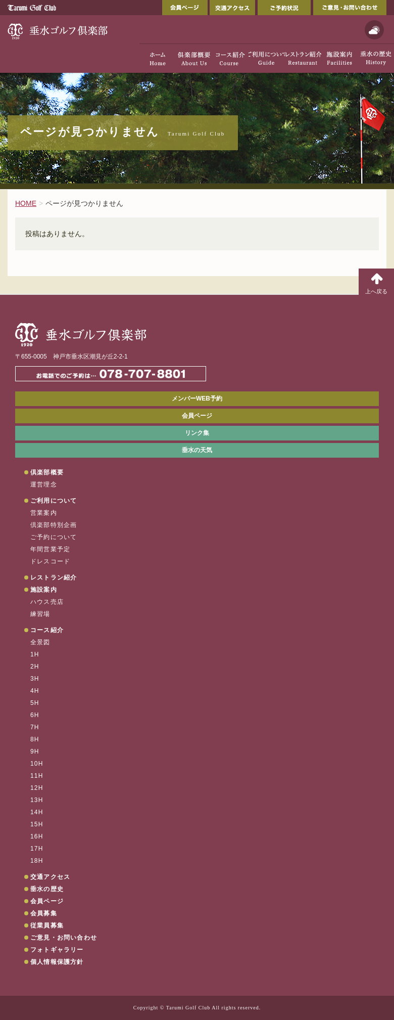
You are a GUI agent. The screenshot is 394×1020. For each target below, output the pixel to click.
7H (34, 727)
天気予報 (374, 29)
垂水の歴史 (47, 889)
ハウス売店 (47, 601)
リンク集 (197, 432)
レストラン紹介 (53, 577)
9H (34, 751)
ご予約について (53, 537)
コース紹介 (47, 630)
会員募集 (43, 913)
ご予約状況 (284, 7)
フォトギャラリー (57, 949)
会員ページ (185, 7)
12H (36, 787)
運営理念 (43, 484)
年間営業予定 (50, 549)
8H (34, 739)
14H (36, 812)
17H (36, 848)
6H (34, 715)
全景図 (40, 642)
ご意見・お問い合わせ (349, 7)
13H (36, 800)
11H (36, 775)
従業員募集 (47, 925)
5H (34, 702)
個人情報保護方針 (57, 961)
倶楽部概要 (47, 472)
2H (34, 666)
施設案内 (43, 589)
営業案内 (43, 512)
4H (34, 690)
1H (34, 654)
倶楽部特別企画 (53, 524)
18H (36, 860)
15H (36, 824)
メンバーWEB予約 (197, 398)
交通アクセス (232, 7)
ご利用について (53, 500)
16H (36, 836)
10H (36, 763)
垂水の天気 (197, 450)
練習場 (40, 613)
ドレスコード (50, 561)
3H (34, 678)
